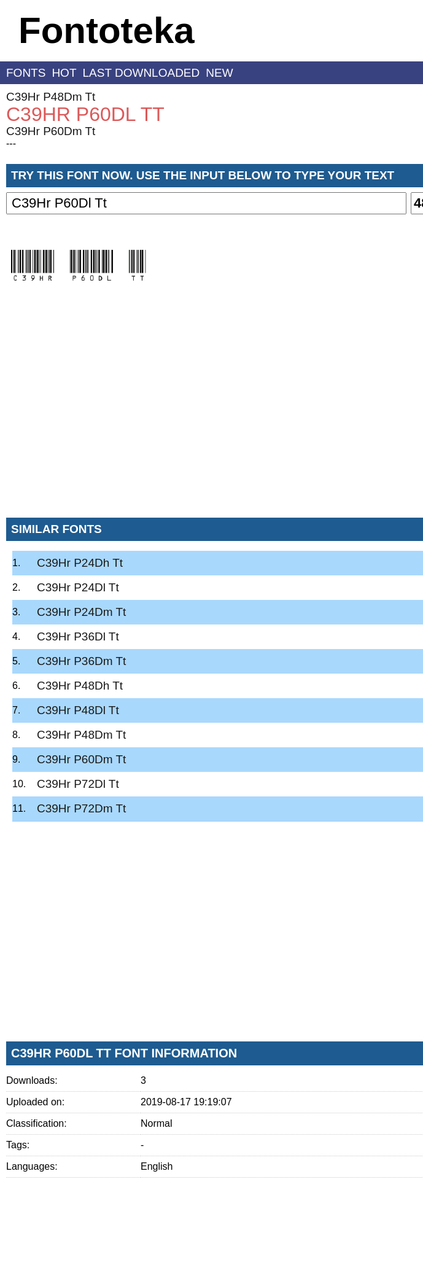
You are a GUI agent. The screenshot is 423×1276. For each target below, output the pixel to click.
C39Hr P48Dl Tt (78, 710)
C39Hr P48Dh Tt (80, 685)
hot (64, 72)
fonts (25, 72)
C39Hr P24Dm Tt (81, 611)
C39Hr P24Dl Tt (78, 587)
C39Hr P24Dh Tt (80, 562)
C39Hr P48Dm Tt (50, 96)
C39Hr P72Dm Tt (81, 808)
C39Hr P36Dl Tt (78, 636)
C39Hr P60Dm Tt (50, 131)
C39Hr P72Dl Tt (78, 783)
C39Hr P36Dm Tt (81, 661)
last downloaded (141, 72)
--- (11, 143)
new (219, 72)
